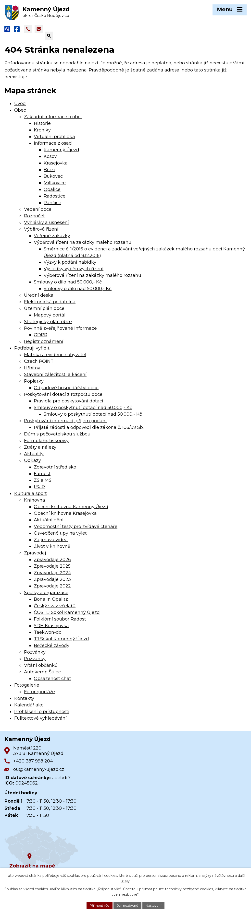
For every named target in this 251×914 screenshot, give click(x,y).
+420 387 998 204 (33, 763)
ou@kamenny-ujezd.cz (38, 771)
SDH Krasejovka (51, 628)
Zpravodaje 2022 (52, 588)
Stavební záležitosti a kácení (55, 377)
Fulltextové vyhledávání (40, 720)
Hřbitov (32, 370)
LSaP (39, 489)
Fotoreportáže (39, 694)
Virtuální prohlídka (54, 139)
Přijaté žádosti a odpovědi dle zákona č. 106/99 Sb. (89, 430)
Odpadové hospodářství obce (66, 390)
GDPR (40, 337)
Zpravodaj (35, 555)
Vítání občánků (41, 667)
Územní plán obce (44, 311)
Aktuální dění (48, 522)
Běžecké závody (51, 648)
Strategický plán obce (48, 324)
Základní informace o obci (53, 119)
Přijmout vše (97, 905)
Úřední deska (38, 297)
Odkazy (32, 463)
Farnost (42, 476)
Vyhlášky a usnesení (46, 225)
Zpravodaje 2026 (52, 562)
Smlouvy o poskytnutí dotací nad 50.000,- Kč (83, 410)
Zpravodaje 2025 (52, 568)
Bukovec (53, 178)
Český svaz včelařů (54, 608)
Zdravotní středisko (55, 469)
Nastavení (156, 905)
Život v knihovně (52, 548)
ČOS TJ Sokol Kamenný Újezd (67, 615)
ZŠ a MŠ (42, 482)
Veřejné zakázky (52, 238)
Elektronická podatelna (49, 304)
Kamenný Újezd (61, 152)
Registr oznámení (43, 344)
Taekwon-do (48, 634)
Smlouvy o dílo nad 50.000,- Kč (68, 284)
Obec (20, 112)
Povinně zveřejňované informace (60, 330)
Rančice (52, 205)
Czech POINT (38, 363)
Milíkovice (55, 185)
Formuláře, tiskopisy (46, 443)
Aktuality (34, 456)
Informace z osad (53, 145)
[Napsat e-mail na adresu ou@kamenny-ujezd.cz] (39, 31)
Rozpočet (34, 218)
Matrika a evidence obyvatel (55, 357)
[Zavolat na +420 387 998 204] (28, 31)
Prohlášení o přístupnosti (41, 714)
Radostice (54, 198)
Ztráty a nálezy (40, 449)
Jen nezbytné (128, 905)
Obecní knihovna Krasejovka (65, 515)
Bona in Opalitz (51, 601)
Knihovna (34, 502)
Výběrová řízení (41, 231)
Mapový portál (49, 317)
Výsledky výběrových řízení (73, 271)
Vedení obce (37, 211)
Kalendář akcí (29, 707)
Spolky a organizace (46, 595)
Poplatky (34, 383)
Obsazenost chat (52, 681)
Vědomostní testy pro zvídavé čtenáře (75, 529)
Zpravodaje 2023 (52, 582)
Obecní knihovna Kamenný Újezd (71, 509)
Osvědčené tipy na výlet (60, 535)
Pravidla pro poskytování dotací (68, 403)
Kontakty (24, 700)
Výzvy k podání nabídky (70, 264)
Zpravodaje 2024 (52, 575)
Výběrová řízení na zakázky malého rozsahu (82, 244)
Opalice (52, 192)
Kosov (50, 159)
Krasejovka (56, 165)
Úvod (20, 106)
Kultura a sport (30, 496)
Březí (49, 172)
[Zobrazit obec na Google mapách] (41, 849)
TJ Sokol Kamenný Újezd (61, 641)
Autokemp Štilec (42, 674)
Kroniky (42, 132)
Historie (42, 126)
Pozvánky (35, 654)
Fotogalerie (26, 687)
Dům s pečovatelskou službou (57, 436)
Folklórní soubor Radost (60, 621)
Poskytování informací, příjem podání (65, 423)
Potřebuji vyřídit (32, 350)
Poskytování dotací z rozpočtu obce (63, 396)
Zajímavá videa (51, 542)
